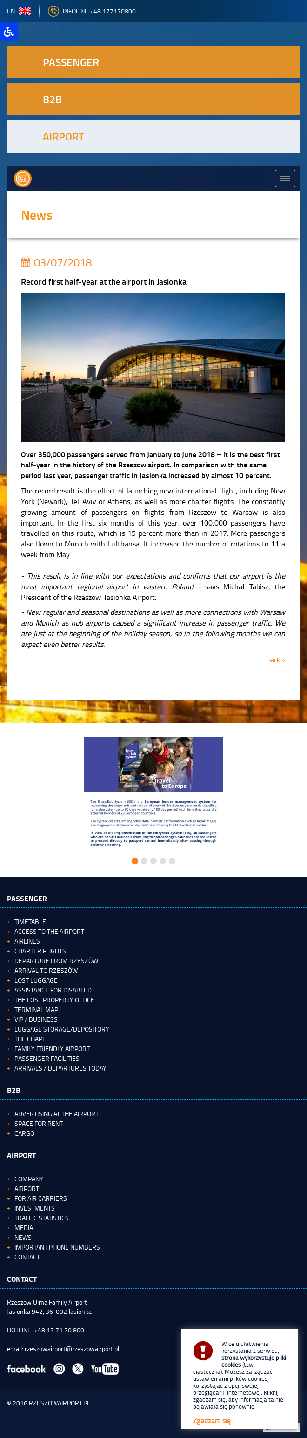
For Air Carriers (40, 1198)
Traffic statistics (41, 1217)
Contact (27, 1256)
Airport (26, 1188)
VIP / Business (36, 1019)
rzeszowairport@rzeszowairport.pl (72, 1348)
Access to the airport (49, 931)
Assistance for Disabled (53, 989)
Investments (34, 1208)
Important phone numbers (57, 1247)
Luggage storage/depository (61, 1029)
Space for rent (38, 1123)
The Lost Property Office (54, 999)
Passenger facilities (47, 1058)
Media (23, 1227)
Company (28, 1178)
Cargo (24, 1133)
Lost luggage (36, 980)
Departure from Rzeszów (56, 960)
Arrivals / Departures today (60, 1068)
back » (276, 659)
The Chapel (31, 1038)
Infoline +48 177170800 (92, 11)
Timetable (30, 921)
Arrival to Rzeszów (46, 970)
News (23, 1237)
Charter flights (40, 950)
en (19, 11)
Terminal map (36, 1009)
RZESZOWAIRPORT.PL (59, 1402)
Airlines (27, 941)
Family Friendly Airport (52, 1048)
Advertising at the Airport (56, 1113)
